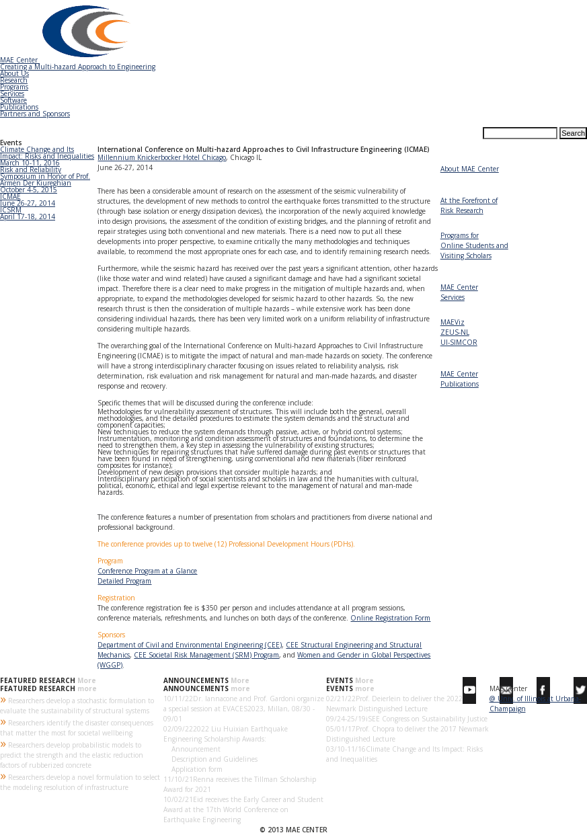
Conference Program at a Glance (147, 570)
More (86, 680)
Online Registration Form (390, 618)
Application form (193, 769)
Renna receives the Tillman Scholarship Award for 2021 (239, 784)
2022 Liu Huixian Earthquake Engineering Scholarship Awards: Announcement (225, 739)
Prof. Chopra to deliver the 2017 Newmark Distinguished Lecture (407, 734)
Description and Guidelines (210, 759)
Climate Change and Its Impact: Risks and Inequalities (404, 754)
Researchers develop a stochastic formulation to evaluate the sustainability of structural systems (77, 704)
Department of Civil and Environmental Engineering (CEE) (189, 644)
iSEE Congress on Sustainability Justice (426, 718)
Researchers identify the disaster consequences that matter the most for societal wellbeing (76, 727)
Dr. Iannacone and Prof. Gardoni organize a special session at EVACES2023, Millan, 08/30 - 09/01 (243, 708)
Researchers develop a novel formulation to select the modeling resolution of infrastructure (80, 781)
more (87, 688)
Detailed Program (124, 581)
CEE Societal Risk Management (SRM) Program (206, 655)
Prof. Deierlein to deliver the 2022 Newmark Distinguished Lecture (394, 703)
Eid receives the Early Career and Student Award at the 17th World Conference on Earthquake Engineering (243, 809)
